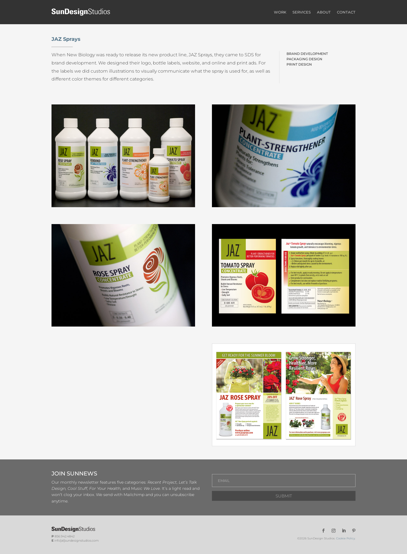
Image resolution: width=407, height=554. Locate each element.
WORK (280, 12)
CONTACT (346, 12)
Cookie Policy (345, 538)
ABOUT (324, 12)
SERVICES (301, 12)
